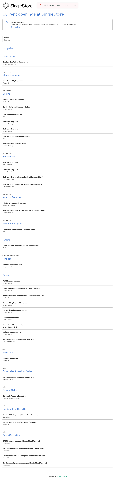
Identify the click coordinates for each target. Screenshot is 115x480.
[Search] (15, 40)
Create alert (15, 27)
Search (6, 37)
